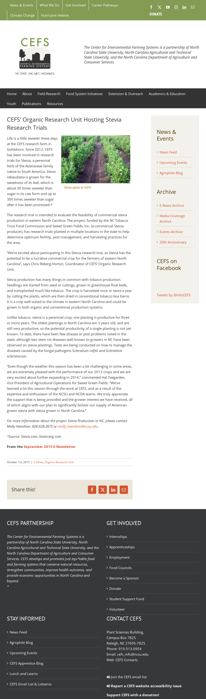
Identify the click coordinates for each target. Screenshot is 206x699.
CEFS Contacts (127, 659)
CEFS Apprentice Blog (26, 663)
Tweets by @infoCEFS (173, 295)
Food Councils (120, 567)
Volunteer (117, 609)
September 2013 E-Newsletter (50, 446)
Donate (115, 588)
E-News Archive (172, 205)
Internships (118, 536)
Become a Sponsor (124, 578)
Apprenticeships (122, 547)
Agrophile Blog (171, 173)
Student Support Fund (126, 599)
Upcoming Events (173, 162)
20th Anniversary (173, 242)
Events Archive (171, 231)
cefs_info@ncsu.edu (132, 654)
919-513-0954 (130, 648)
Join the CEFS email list (127, 677)
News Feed (168, 152)
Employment (119, 557)
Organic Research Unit (59, 462)
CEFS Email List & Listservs (31, 684)
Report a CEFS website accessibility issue (144, 686)
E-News (38, 462)
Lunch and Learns (24, 673)
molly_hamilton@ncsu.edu (78, 426)
